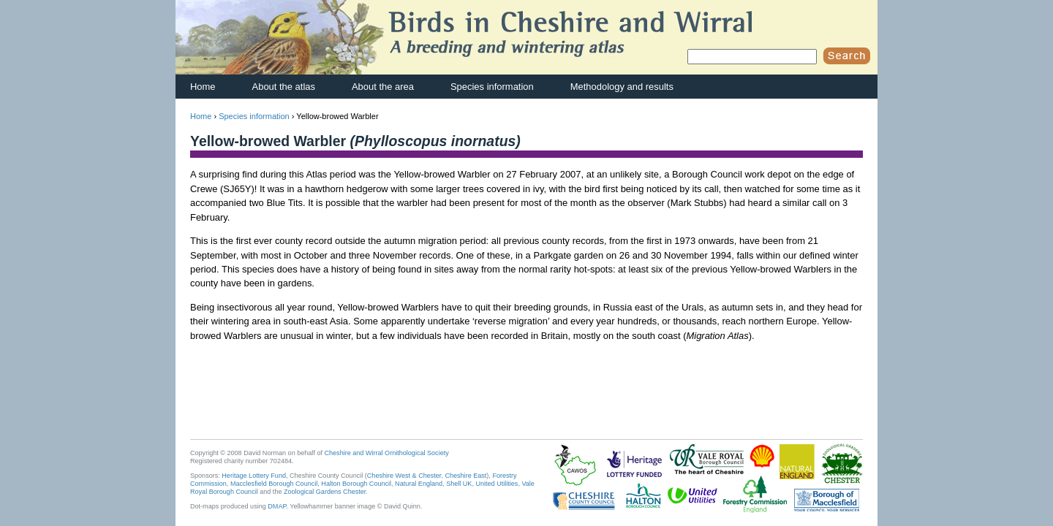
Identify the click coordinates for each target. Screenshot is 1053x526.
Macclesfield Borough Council (273, 483)
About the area (383, 86)
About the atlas (283, 86)
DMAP (277, 506)
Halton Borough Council (356, 483)
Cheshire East (465, 475)
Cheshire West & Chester (404, 475)
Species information (492, 86)
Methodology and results (621, 86)
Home (203, 86)
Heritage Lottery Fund (254, 475)
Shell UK (459, 483)
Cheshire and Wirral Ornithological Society (387, 453)
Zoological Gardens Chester (325, 491)
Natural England (418, 483)
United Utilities (496, 483)
